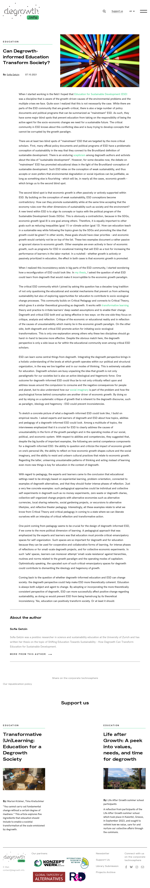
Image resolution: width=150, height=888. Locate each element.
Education (11, 41)
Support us (117, 11)
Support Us (103, 859)
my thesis (80, 272)
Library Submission (107, 866)
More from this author (28, 654)
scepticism (79, 155)
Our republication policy (17, 683)
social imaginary (79, 389)
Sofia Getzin (13, 74)
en (130, 11)
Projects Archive (105, 872)
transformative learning (115, 305)
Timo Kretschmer (34, 801)
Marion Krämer (15, 801)
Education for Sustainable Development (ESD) (100, 94)
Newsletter (102, 853)
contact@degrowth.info (13, 870)
